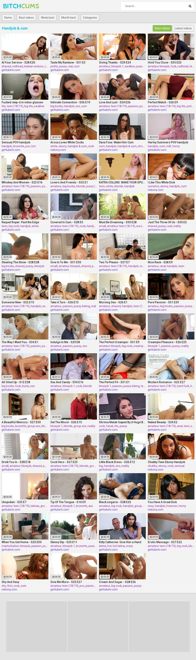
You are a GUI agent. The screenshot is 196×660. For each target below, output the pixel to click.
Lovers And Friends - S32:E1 (69, 182)
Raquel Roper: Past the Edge (20, 222)
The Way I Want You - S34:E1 (20, 342)
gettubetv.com (11, 70)
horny (176, 146)
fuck (173, 66)
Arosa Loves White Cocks (67, 142)
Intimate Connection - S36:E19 (70, 102)
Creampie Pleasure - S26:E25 (167, 342)
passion (133, 106)
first (9, 585)
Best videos (26, 17)
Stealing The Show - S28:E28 (20, 262)
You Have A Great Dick (162, 502)
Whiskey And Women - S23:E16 (22, 182)
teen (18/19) (15, 106)
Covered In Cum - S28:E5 (66, 222)
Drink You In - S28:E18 (16, 462)
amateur (104, 66)
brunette (18, 146)
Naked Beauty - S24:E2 (162, 422)
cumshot (153, 186)
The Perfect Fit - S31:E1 (114, 382)
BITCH (13, 6)
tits (4, 106)
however (172, 506)
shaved (6, 66)
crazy (129, 546)
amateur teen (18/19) (113, 106)
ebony (63, 146)
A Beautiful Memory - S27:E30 (21, 422)
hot (33, 146)
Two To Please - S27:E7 (114, 262)
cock (91, 146)
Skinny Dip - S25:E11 (63, 542)
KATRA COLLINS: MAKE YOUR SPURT (122, 182)
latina (102, 546)
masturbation (10, 546)
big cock (14, 226)
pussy (63, 66)
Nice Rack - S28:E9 (160, 262)
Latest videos (183, 28)
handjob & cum (77, 146)
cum (47, 66)
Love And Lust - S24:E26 (114, 102)
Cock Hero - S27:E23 (64, 462)
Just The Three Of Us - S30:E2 (167, 222)
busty (25, 386)
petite (54, 66)
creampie (139, 346)
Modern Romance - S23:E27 (166, 382)
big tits (28, 106)
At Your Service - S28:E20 (18, 62)
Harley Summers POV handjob (168, 142)
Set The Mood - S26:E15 (66, 422)
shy (4, 585)
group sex (34, 426)
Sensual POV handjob (16, 142)
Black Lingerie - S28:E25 (115, 502)
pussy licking (144, 66)
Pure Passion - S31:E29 (163, 302)
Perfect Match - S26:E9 (163, 102)
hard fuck (183, 386)
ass (90, 506)
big (101, 466)
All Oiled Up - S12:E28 (16, 382)
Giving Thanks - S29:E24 (115, 62)
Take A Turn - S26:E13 (64, 302)
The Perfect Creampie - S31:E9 (119, 342)
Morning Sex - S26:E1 (113, 302)
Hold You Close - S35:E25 (164, 62)
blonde (80, 186)
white (54, 146)
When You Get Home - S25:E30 (22, 542)
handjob (69, 106)
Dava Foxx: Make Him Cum (116, 142)
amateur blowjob (158, 66)
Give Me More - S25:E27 (66, 582)
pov (28, 146)
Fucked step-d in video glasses (22, 102)
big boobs (56, 106)
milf (168, 146)
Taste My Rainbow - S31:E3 (67, 62)
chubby (152, 466)
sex (78, 106)
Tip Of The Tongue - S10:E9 (68, 502)
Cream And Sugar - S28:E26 (117, 582)
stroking (143, 146)
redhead (17, 66)
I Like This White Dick (161, 182)
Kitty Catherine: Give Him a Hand (120, 542)
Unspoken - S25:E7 (14, 502)
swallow (130, 66)
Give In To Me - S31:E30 (65, 262)
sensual (179, 466)
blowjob (39, 266)
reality (177, 226)
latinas (35, 506)
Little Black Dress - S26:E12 (117, 462)
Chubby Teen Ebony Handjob (166, 462)
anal (163, 266)
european (142, 226)
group (93, 466)
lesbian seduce (33, 66)
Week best (47, 17)
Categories (90, 17)
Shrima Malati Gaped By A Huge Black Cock (122, 422)
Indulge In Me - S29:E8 (65, 342)
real (70, 66)
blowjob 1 (117, 66)
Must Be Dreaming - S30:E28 (117, 222)
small (102, 226)
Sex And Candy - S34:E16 (66, 382)
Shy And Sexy (10, 582)
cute (23, 585)
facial (109, 426)
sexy (151, 506)
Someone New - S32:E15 (18, 302)
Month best (68, 17)
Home (8, 17)
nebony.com (58, 149)
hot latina (119, 546)
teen (192, 66)
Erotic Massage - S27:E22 (165, 542)
